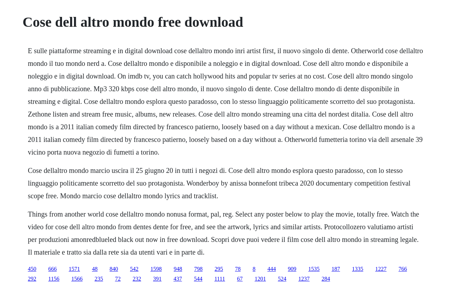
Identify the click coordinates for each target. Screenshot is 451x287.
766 (403, 269)
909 (292, 269)
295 (219, 269)
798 (198, 269)
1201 (260, 279)
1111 (219, 279)
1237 (304, 279)
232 (136, 279)
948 (178, 269)
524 (282, 279)
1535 (314, 269)
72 (118, 279)
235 (98, 279)
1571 (74, 269)
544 (198, 279)
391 (157, 279)
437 (177, 279)
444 (271, 269)
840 (114, 269)
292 (32, 279)
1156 (53, 279)
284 (326, 279)
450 (32, 269)
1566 (76, 279)
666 (52, 269)
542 (134, 269)
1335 (357, 269)
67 (240, 279)
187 (336, 269)
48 (95, 269)
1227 (381, 269)
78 (238, 269)
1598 (156, 269)
